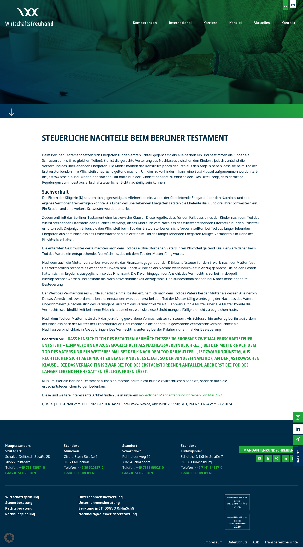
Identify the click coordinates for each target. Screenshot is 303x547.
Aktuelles (262, 22)
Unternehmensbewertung (100, 497)
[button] (9, 537)
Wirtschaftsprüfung (22, 497)
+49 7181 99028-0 (150, 467)
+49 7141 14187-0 (208, 467)
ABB (255, 542)
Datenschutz (237, 542)
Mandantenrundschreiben (268, 450)
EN (293, 5)
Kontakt (289, 22)
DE (285, 7)
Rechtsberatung (18, 508)
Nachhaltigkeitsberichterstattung (107, 514)
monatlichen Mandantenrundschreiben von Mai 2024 (180, 395)
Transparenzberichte (281, 542)
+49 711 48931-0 (32, 467)
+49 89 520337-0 (90, 467)
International (181, 22)
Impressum (213, 542)
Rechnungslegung (20, 514)
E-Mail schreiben (20, 473)
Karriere (211, 22)
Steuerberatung (18, 502)
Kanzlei (236, 22)
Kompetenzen (146, 22)
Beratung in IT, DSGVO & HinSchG (106, 508)
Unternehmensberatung (99, 502)
